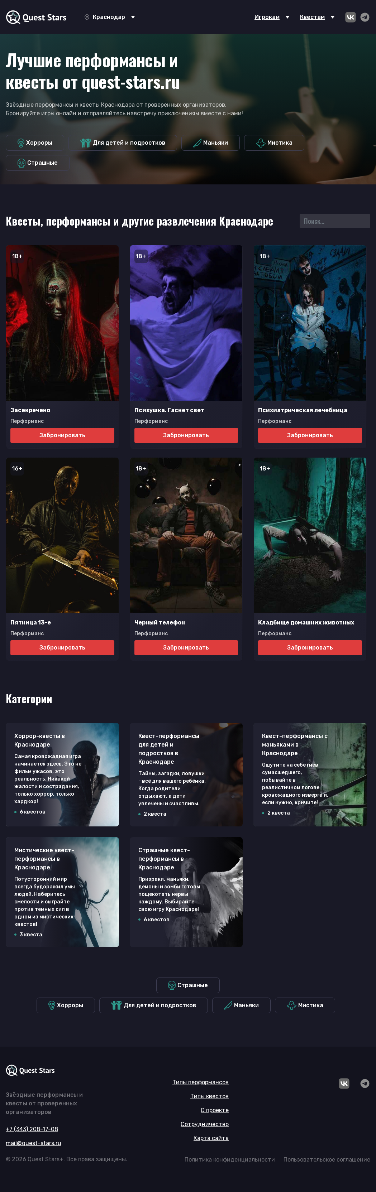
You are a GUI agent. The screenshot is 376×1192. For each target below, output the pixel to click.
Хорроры (35, 143)
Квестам (312, 17)
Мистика (274, 143)
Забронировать (62, 435)
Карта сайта (211, 1138)
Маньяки (210, 143)
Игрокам (267, 17)
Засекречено (30, 410)
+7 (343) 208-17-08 (32, 1129)
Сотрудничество (205, 1124)
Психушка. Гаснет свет (169, 410)
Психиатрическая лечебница (302, 410)
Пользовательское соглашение (327, 1159)
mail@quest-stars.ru (33, 1143)
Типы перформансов (200, 1082)
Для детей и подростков (122, 143)
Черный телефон (159, 622)
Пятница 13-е (30, 622)
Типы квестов (209, 1096)
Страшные (38, 163)
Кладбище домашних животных (306, 622)
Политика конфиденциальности (230, 1159)
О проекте (215, 1110)
